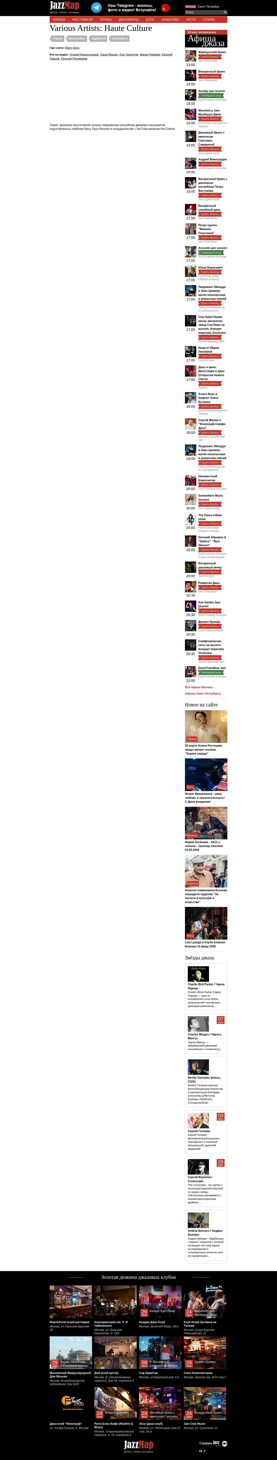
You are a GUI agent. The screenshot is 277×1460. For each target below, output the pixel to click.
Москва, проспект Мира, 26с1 (159, 1326)
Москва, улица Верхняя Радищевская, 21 (199, 1331)
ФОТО (191, 19)
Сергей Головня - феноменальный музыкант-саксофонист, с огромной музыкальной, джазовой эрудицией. (204, 1141)
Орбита (203, 387)
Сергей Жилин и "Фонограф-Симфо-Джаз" (212, 424)
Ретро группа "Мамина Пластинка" (207, 229)
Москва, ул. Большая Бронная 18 (69, 1328)
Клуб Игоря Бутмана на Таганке (212, 124)
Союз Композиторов (210, 630)
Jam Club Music (207, 60)
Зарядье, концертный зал (211, 438)
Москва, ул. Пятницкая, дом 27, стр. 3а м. (160, 1429)
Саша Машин (109, 54)
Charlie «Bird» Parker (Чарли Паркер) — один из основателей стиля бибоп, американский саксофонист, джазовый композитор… (204, 999)
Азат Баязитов (128, 54)
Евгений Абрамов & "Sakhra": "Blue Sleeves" (212, 541)
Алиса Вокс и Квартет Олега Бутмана (208, 398)
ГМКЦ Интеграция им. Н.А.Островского (211, 309)
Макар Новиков (150, 54)
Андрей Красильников (84, 54)
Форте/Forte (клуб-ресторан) (69, 1322)
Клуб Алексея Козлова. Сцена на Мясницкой (212, 555)
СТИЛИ (208, 19)
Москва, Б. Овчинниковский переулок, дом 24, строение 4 (114, 1379)
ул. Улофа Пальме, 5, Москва (69, 1427)
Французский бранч (212, 52)
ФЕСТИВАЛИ (82, 19)
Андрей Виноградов (212, 159)
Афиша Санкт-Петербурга (203, 693)
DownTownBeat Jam (212, 667)
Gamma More (206, 360)
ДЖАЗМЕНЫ (129, 19)
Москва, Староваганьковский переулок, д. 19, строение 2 (114, 1433)
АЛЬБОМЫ (170, 19)
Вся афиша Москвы (199, 687)
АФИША (59, 19)
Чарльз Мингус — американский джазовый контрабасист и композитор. (204, 1046)
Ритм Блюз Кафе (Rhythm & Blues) (208, 277)
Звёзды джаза (199, 957)
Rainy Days (72, 47)
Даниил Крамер (209, 621)
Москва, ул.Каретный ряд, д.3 (159, 1377)
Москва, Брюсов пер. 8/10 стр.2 (205, 1377)
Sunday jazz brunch (211, 91)
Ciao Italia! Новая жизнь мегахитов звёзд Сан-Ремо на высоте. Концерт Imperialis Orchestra (212, 324)
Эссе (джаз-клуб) (208, 153)
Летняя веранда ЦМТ (211, 341)
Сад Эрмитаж (148, 1372)
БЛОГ (150, 19)
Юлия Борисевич (210, 267)
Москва (190, 6)
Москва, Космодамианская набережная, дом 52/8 (67, 1382)
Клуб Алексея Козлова (212, 99)
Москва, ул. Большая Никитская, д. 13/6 (108, 1331)
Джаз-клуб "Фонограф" (66, 1423)
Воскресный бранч (211, 71)
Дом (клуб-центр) (106, 1372)
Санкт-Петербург (209, 6)
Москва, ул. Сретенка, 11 (201, 1427)
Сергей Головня (199, 1131)
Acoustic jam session (212, 247)
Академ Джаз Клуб (152, 1322)
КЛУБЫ (106, 19)
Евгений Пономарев (74, 58)
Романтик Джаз (209, 582)
